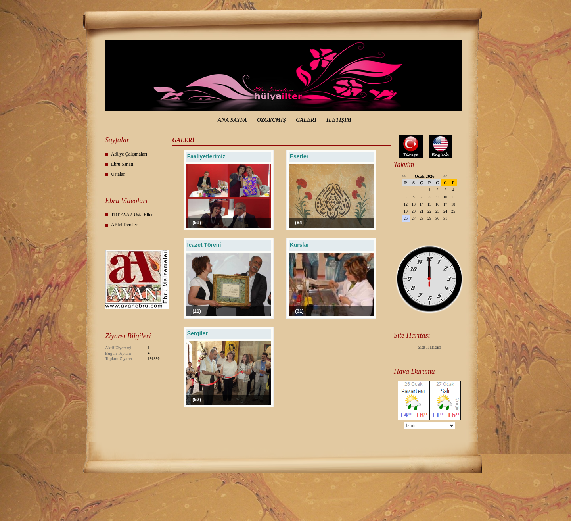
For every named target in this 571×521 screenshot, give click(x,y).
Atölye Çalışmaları (129, 154)
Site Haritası (429, 347)
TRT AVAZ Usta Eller (132, 214)
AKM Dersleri (125, 224)
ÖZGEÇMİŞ (271, 120)
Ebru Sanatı (122, 164)
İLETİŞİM (338, 120)
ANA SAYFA (232, 120)
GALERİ (306, 120)
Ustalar (118, 174)
